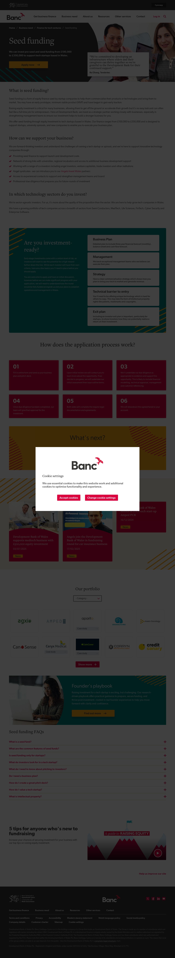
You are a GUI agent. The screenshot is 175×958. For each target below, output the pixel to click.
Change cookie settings (101, 497)
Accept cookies (68, 497)
